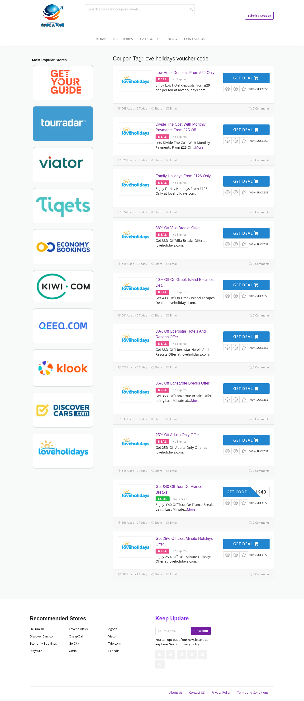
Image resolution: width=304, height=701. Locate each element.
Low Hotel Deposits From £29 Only (185, 73)
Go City (74, 643)
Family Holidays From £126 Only (183, 176)
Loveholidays (78, 629)
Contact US (194, 39)
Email (171, 108)
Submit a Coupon (259, 15)
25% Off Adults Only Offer (177, 435)
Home (101, 39)
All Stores (123, 39)
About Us (175, 693)
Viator (112, 636)
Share (156, 108)
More (199, 147)
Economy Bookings (43, 643)
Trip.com (114, 643)
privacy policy (190, 644)
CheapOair (76, 636)
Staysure (36, 651)
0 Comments (259, 108)
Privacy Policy (221, 693)
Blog (172, 39)
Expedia (113, 651)
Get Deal (246, 78)
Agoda (112, 629)
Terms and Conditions (252, 693)
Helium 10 (37, 629)
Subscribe (201, 630)
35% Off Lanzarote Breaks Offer (182, 383)
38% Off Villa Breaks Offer (178, 228)
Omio (73, 651)
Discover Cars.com (43, 636)
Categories (150, 39)
